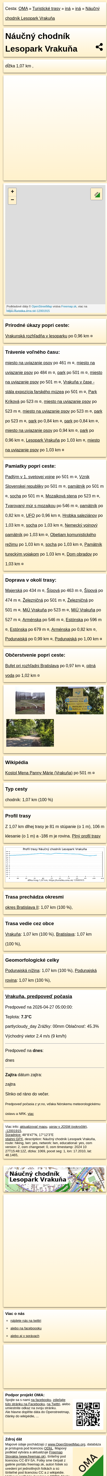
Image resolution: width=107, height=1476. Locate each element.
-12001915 (13, 1131)
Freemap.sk (68, 306)
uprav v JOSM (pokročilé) (68, 1127)
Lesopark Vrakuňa (43, 440)
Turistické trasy (46, 8)
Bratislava (65, 934)
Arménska (31, 619)
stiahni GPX (14, 1139)
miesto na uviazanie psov (28, 363)
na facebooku (41, 1400)
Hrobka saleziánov (80, 515)
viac (31, 1114)
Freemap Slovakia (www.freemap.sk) (34, 1454)
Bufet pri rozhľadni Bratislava (32, 666)
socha (15, 496)
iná (68, 8)
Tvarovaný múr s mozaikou (30, 505)
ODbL (48, 1448)
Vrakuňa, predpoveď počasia (38, 996)
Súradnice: (13, 1135)
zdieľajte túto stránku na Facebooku (35, 1402)
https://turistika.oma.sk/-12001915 (28, 310)
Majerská (13, 590)
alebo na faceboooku (26, 1328)
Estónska (74, 619)
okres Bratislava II (21, 907)
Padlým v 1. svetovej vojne (30, 477)
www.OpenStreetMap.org (66, 1444)
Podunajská (16, 639)
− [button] (12, 200)
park (61, 372)
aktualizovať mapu (33, 1127)
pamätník (76, 486)
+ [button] (12, 192)
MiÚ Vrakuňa (35, 610)
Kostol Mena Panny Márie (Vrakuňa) (38, 773)
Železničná (33, 600)
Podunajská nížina (22, 970)
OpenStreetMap (42, 306)
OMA (23, 8)
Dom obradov (79, 554)
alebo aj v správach (24, 1336)
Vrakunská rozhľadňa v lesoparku (36, 336)
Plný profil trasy (86, 836)
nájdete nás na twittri (25, 1321)
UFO (30, 515)
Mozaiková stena (61, 496)
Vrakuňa (13, 934)
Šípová (53, 590)
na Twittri (53, 1404)
